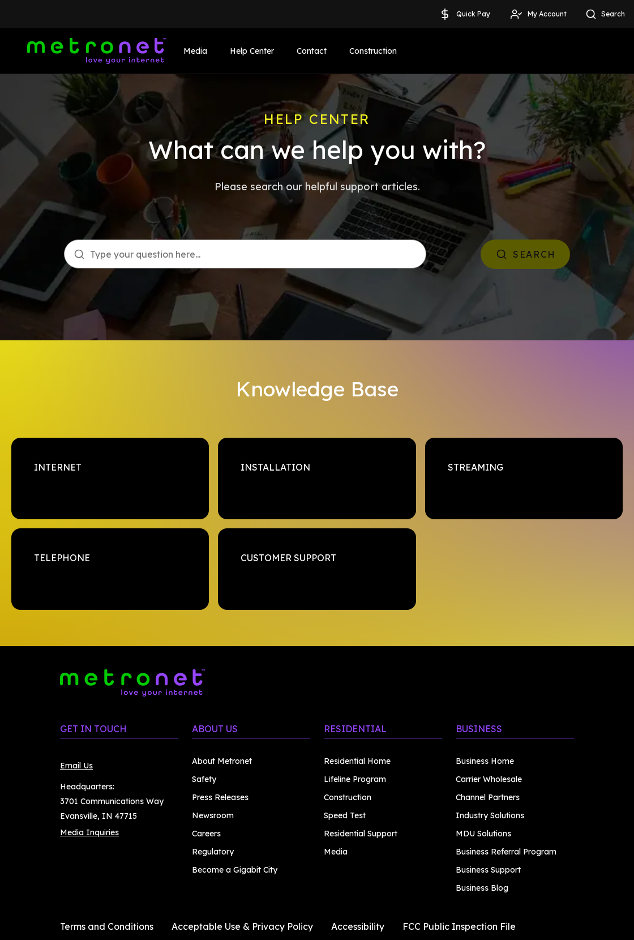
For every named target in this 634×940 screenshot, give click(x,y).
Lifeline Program (355, 779)
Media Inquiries (89, 832)
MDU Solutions (483, 833)
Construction (373, 51)
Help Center (252, 51)
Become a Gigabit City (234, 870)
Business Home (485, 761)
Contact (312, 51)
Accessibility (357, 926)
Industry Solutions (490, 815)
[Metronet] (96, 51)
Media (195, 51)
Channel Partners (488, 797)
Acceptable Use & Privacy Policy (242, 926)
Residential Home (357, 761)
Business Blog (482, 888)
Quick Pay (464, 14)
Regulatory (213, 852)
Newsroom (213, 815)
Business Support (488, 870)
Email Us (76, 765)
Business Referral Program (506, 852)
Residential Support (360, 833)
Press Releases (220, 797)
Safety (204, 779)
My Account (538, 14)
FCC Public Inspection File (459, 926)
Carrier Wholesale (489, 779)
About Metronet (222, 761)
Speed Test (345, 815)
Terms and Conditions (106, 926)
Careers (206, 833)
